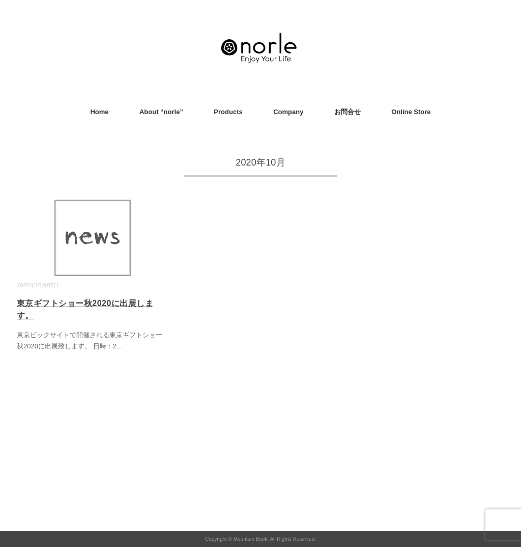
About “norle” (161, 112)
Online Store (410, 112)
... (119, 346)
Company (288, 112)
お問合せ (347, 112)
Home (99, 112)
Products (228, 112)
